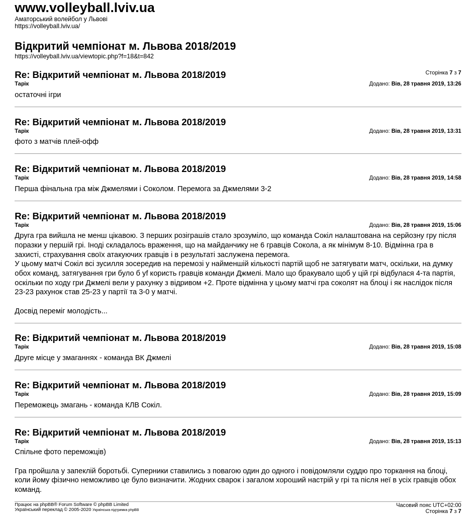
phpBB (47, 504)
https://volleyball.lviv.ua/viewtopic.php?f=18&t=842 (84, 56)
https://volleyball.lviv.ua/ (47, 26)
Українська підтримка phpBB (115, 509)
